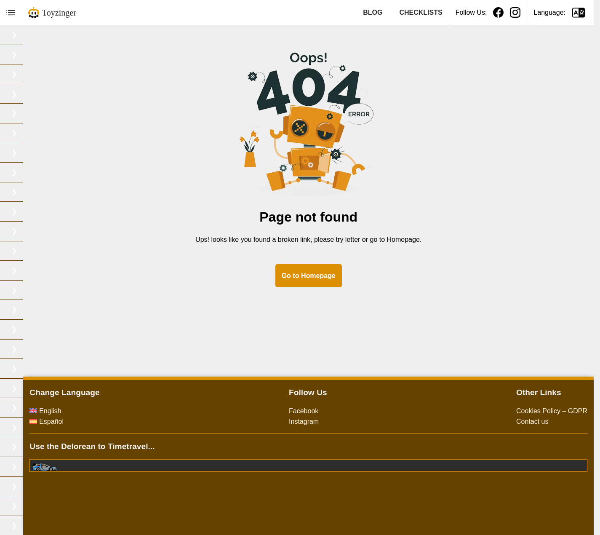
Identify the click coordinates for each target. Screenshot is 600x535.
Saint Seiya (23, 93)
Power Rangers (29, 329)
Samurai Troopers (33, 349)
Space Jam (23, 388)
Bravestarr (21, 74)
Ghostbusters (26, 231)
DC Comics (23, 132)
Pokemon (20, 309)
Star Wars (21, 407)
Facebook (344, 411)
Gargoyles (21, 211)
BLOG (372, 12)
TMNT (15, 466)
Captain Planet (28, 113)
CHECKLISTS (420, 12)
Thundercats (25, 446)
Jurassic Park (26, 250)
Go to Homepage (349, 275)
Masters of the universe (41, 290)
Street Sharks (26, 427)
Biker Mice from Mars (38, 34)
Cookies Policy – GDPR (551, 411)
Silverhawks (24, 368)
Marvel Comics (28, 270)
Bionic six (20, 54)
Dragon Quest (27, 172)
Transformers (26, 505)
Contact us (532, 421)
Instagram (345, 421)
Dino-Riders (24, 152)
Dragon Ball (24, 191)
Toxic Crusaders (30, 486)
